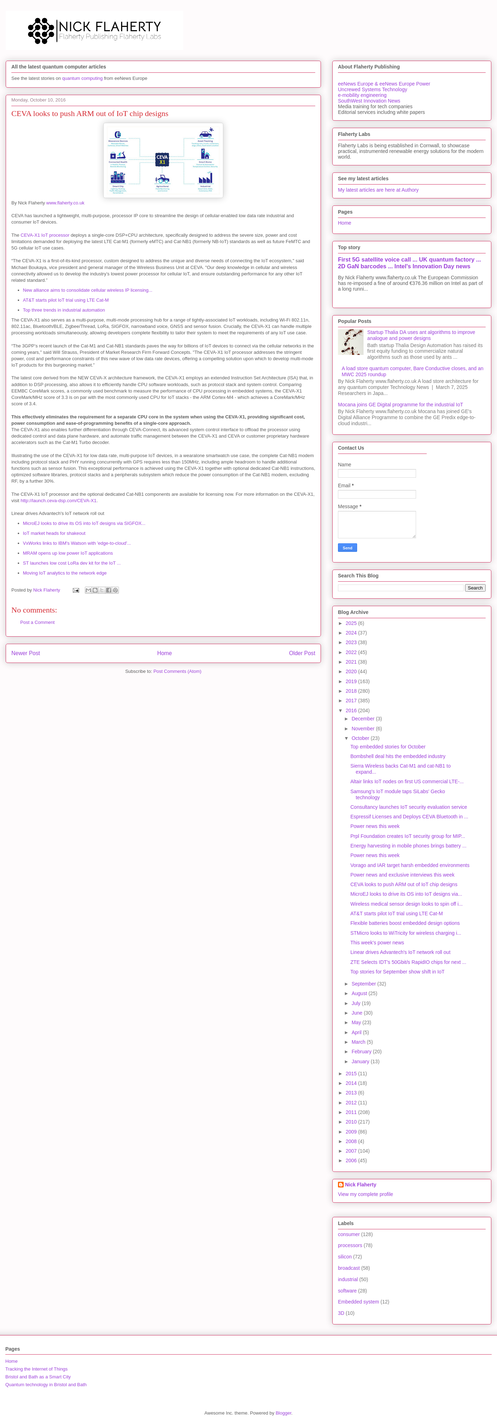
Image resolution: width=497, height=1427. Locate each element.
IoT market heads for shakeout (54, 533)
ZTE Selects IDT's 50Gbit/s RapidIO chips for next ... (408, 962)
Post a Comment (37, 622)
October (361, 738)
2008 (352, 1141)
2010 (352, 1122)
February (362, 1051)
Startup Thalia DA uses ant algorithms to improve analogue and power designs (421, 335)
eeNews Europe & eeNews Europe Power (384, 84)
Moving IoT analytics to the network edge (65, 573)
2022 (352, 652)
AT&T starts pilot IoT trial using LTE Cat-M (66, 300)
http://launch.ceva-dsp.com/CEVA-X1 (59, 500)
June (357, 1013)
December (363, 718)
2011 (352, 1112)
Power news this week (375, 826)
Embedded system (358, 1302)
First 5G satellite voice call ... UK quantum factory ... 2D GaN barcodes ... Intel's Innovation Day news (409, 262)
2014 (352, 1083)
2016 (352, 710)
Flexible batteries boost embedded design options (405, 923)
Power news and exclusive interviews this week (402, 875)
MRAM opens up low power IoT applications (68, 553)
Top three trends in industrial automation (64, 310)
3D (341, 1313)
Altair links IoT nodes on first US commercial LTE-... (407, 781)
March (359, 1042)
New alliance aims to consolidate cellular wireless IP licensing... (88, 290)
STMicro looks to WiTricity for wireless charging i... (405, 933)
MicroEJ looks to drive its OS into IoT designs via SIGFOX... (84, 523)
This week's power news (377, 942)
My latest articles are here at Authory (378, 190)
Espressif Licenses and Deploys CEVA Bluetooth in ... (409, 816)
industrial (348, 1279)
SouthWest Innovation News (369, 101)
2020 (352, 671)
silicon (345, 1256)
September (364, 984)
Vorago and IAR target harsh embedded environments (409, 865)
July (356, 1003)
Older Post (302, 653)
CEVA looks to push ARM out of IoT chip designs (403, 884)
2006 (352, 1160)
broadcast (349, 1268)
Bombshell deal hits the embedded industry (398, 756)
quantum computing (82, 78)
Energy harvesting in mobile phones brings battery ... (408, 846)
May (356, 1022)
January (361, 1061)
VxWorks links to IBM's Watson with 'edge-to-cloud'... (77, 543)
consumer (349, 1234)
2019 (352, 681)
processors (350, 1245)
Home (164, 653)
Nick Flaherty (360, 1184)
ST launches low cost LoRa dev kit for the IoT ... (72, 563)
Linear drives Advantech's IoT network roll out (400, 952)
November (363, 728)
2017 (352, 700)
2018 (352, 691)
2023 (352, 642)
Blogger (283, 1413)
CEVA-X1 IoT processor (45, 235)
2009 (352, 1132)
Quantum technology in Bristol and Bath (46, 1384)
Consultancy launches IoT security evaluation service (408, 807)
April (357, 1032)
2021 (352, 662)
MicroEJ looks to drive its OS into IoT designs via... (406, 894)
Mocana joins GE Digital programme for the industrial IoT (400, 404)
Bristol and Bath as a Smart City (38, 1376)
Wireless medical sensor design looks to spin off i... (406, 904)
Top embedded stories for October (388, 747)
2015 (352, 1073)
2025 (352, 623)
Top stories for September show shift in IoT (397, 972)
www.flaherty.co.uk (65, 202)
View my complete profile (365, 1194)
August (359, 993)
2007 (352, 1151)
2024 (352, 633)
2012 (352, 1102)
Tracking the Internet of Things (36, 1369)
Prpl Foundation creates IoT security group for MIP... (407, 836)
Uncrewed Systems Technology (372, 89)
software (347, 1291)
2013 (352, 1093)
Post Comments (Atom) (177, 671)
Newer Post (25, 653)
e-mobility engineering (362, 95)
